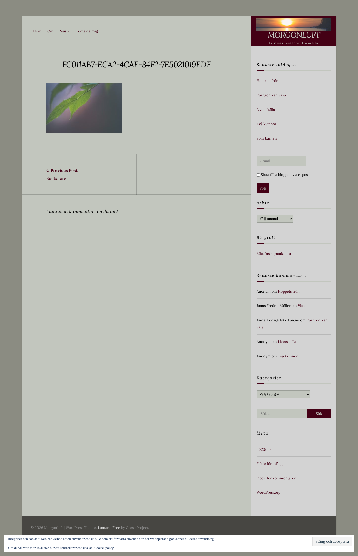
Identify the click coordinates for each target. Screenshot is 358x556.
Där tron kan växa (271, 95)
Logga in (264, 449)
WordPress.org (268, 492)
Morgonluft (294, 35)
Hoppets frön (267, 80)
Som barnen (267, 138)
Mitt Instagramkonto (274, 253)
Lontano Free (109, 527)
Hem (37, 31)
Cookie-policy (104, 548)
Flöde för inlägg (270, 463)
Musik (64, 31)
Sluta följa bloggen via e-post (283, 174)
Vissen (303, 305)
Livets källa (266, 109)
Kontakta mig (87, 31)
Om (50, 31)
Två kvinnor (266, 124)
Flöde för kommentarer (276, 478)
